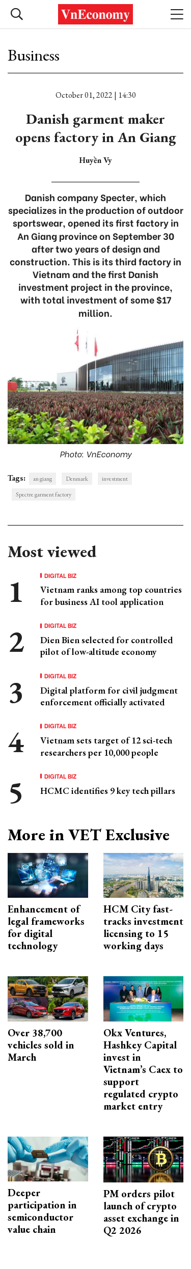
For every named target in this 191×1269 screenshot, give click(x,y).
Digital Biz (60, 575)
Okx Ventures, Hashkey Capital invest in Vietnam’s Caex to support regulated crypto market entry (143, 1069)
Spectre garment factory (43, 494)
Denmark (77, 479)
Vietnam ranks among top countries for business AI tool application (111, 595)
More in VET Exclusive (89, 834)
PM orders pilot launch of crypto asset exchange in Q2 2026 (141, 1212)
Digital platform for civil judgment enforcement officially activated (109, 696)
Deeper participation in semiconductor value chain (42, 1211)
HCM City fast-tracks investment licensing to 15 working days (143, 927)
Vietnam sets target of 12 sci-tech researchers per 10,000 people (106, 746)
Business (34, 55)
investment (115, 479)
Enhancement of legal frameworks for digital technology (46, 927)
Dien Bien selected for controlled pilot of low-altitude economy (106, 645)
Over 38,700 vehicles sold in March (41, 1045)
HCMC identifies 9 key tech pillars (107, 790)
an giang (42, 479)
